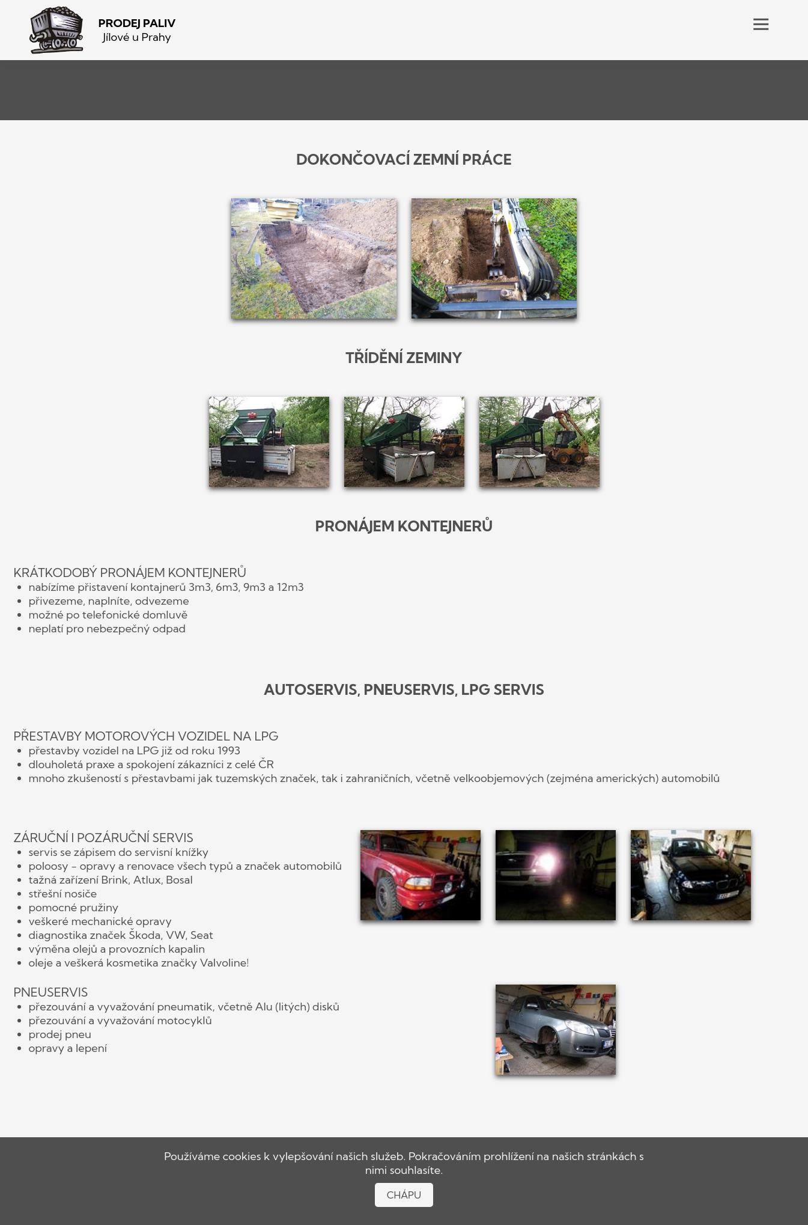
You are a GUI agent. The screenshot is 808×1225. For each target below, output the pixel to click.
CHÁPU (404, 1195)
